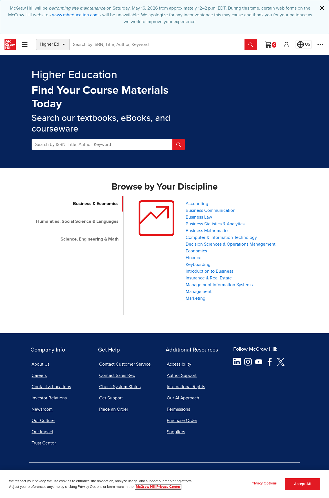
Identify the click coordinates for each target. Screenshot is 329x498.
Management (199, 291)
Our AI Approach (183, 398)
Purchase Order (182, 420)
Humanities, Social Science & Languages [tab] (77, 221)
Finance (193, 257)
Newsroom (42, 409)
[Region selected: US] (303, 44)
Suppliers (176, 432)
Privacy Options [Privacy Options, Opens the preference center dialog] (263, 485)
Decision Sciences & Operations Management (230, 244)
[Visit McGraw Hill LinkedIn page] (237, 361)
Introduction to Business (209, 271)
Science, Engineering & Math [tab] (90, 239)
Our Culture (43, 420)
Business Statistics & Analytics (215, 224)
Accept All (302, 485)
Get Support (111, 398)
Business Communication (210, 210)
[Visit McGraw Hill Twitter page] (280, 361)
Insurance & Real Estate (209, 278)
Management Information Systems (219, 285)
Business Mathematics (207, 230)
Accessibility (179, 364)
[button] (286, 44)
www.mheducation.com (75, 15)
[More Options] (320, 44)
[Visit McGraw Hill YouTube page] (259, 361)
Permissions (178, 409)
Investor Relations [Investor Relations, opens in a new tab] (49, 398)
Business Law (199, 217)
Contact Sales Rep (117, 375)
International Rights (186, 386)
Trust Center (44, 443)
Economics (196, 251)
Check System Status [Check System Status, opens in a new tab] (120, 386)
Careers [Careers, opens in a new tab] (39, 375)
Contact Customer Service (125, 364)
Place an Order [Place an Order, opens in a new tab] (113, 409)
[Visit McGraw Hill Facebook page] (270, 361)
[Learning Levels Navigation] (24, 44)
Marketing (195, 298)
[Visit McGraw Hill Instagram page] (248, 361)
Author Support (182, 375)
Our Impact (42, 432)
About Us (41, 364)
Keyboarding (198, 264)
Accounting (197, 203)
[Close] (322, 8)
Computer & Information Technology (221, 237)
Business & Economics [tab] (96, 203)
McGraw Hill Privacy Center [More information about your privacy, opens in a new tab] (158, 488)
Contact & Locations (51, 386)
